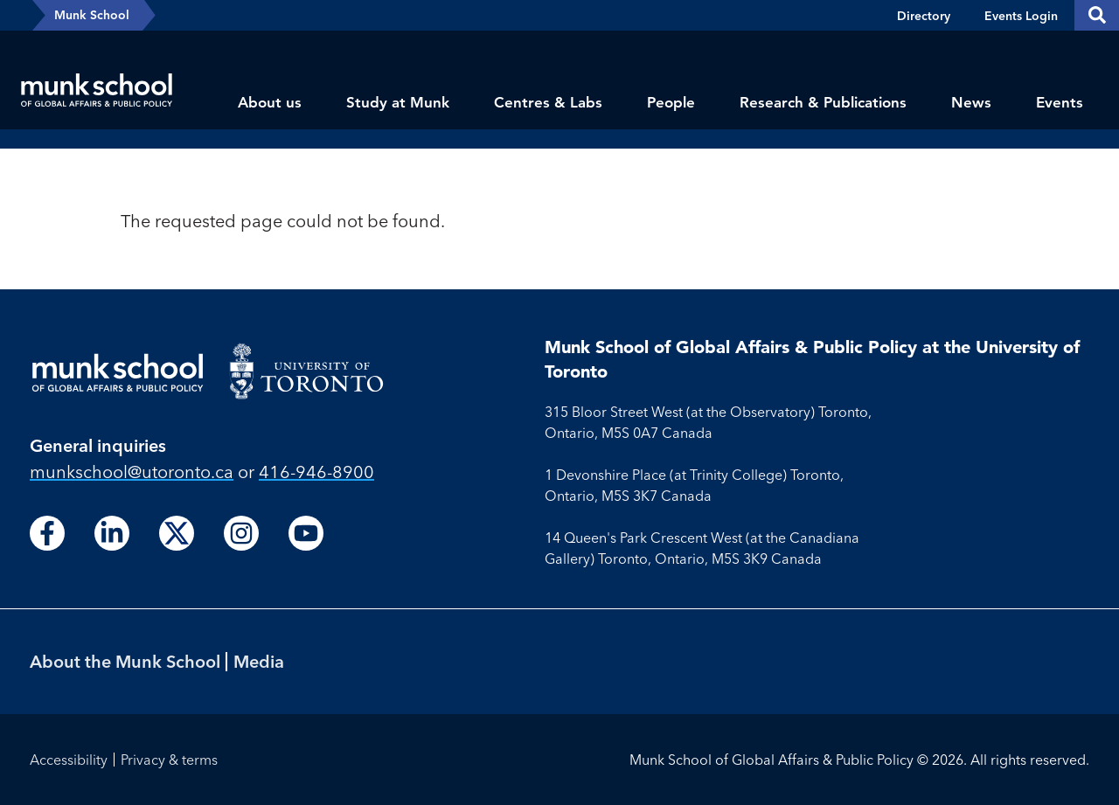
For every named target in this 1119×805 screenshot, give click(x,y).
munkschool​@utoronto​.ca (131, 471)
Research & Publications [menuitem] (823, 102)
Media (258, 661)
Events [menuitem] (1059, 102)
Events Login (1021, 16)
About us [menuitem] (270, 102)
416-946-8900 (316, 471)
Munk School (91, 15)
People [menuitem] (671, 102)
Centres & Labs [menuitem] (548, 102)
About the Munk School (125, 661)
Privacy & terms (169, 759)
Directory (923, 16)
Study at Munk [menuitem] (397, 102)
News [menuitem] (971, 102)
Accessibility (69, 759)
